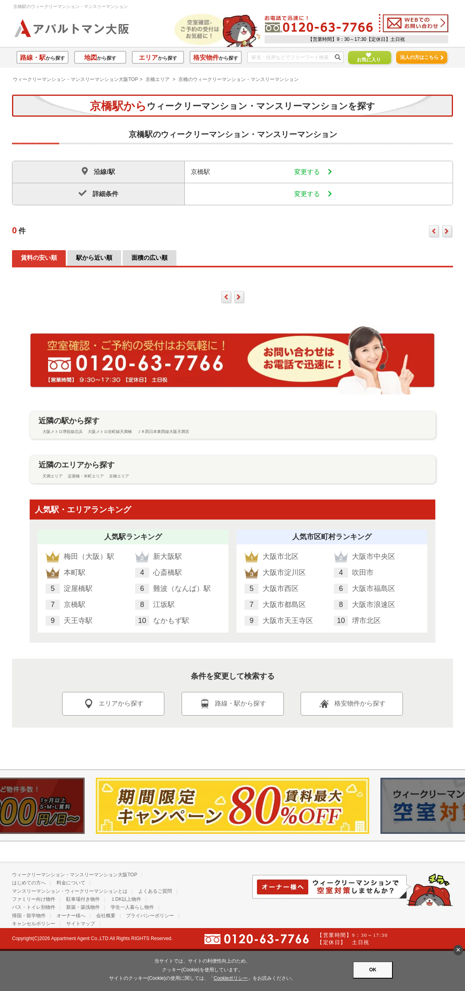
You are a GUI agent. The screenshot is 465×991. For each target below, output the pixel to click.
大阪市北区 (281, 556)
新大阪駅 (167, 556)
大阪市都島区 (284, 605)
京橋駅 (74, 605)
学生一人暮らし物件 (132, 907)
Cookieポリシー (231, 978)
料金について (71, 883)
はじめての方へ (29, 883)
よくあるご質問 (155, 891)
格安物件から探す (352, 704)
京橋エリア (158, 79)
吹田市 (363, 572)
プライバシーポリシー (150, 915)
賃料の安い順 (39, 257)
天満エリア (52, 476)
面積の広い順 (149, 257)
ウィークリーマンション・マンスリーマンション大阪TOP (75, 79)
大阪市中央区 (373, 556)
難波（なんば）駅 (182, 588)
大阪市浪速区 (373, 605)
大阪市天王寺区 (288, 621)
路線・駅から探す (232, 704)
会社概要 (105, 915)
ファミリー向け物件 (33, 899)
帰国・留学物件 (29, 915)
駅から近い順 (94, 257)
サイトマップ (80, 923)
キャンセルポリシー (33, 923)
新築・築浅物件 (83, 907)
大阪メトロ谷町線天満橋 (110, 431)
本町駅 (74, 572)
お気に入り (365, 58)
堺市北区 (366, 621)
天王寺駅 (78, 621)
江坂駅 (164, 605)
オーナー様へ (71, 915)
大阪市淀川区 (284, 572)
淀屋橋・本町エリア (86, 476)
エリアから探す (113, 704)
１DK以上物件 (126, 899)
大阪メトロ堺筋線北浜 (62, 431)
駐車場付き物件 (83, 899)
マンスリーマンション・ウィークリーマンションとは (69, 891)
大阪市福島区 (373, 588)
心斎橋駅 (167, 572)
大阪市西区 (281, 588)
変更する (313, 171)
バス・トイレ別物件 (33, 907)
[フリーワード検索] (292, 58)
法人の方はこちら (422, 57)
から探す (42, 57)
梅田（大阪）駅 (89, 556)
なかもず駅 (171, 621)
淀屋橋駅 (78, 588)
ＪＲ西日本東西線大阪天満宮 (163, 431)
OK (372, 970)
